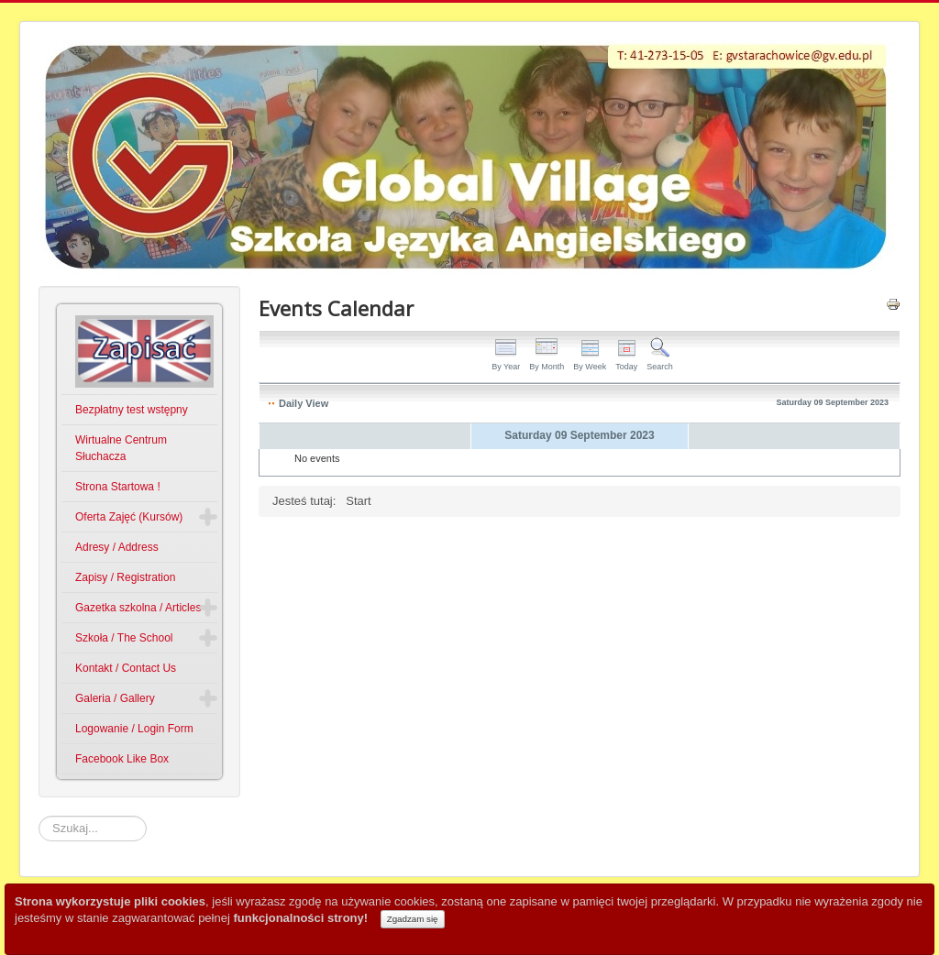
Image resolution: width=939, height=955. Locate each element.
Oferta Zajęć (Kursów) (128, 516)
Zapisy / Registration (125, 577)
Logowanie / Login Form (134, 728)
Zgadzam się (412, 919)
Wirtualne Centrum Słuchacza (121, 448)
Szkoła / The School (124, 637)
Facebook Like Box (122, 758)
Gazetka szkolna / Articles (138, 607)
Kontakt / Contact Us (125, 668)
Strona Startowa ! (117, 486)
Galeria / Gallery (115, 698)
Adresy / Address (117, 547)
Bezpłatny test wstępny (131, 409)
